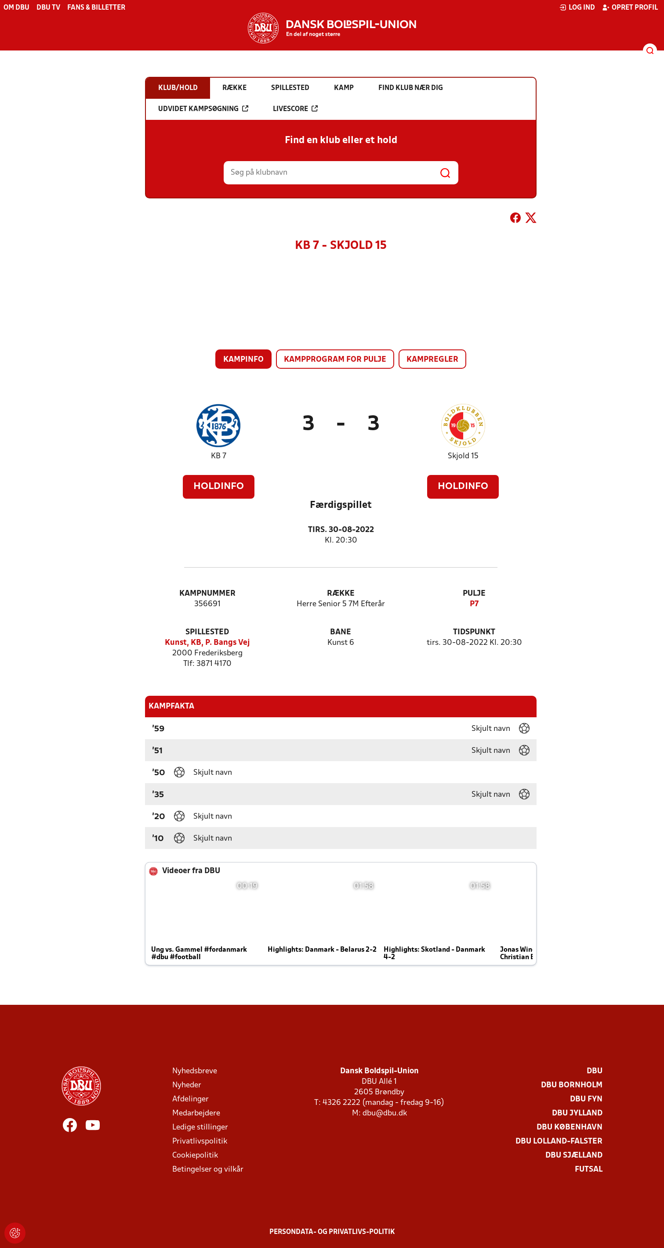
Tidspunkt (474, 632)
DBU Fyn (586, 1099)
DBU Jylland (577, 1113)
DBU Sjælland (573, 1155)
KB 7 (218, 456)
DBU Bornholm (571, 1085)
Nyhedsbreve (194, 1071)
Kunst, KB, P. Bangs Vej (207, 643)
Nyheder (186, 1085)
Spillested (207, 632)
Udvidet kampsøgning (203, 108)
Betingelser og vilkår (207, 1169)
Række (341, 593)
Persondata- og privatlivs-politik (332, 1232)
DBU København (569, 1127)
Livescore (295, 108)
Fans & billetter (96, 8)
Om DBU (16, 8)
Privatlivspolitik (199, 1141)
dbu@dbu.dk (385, 1113)
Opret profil (630, 7)
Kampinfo (243, 359)
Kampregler (432, 359)
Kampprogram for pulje (335, 359)
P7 (474, 604)
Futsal (588, 1169)
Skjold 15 (463, 456)
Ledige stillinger (200, 1127)
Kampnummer (207, 593)
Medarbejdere (196, 1113)
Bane (340, 632)
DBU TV (48, 8)
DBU (594, 1071)
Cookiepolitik (195, 1155)
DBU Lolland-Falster (558, 1141)
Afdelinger (190, 1099)
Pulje (474, 593)
